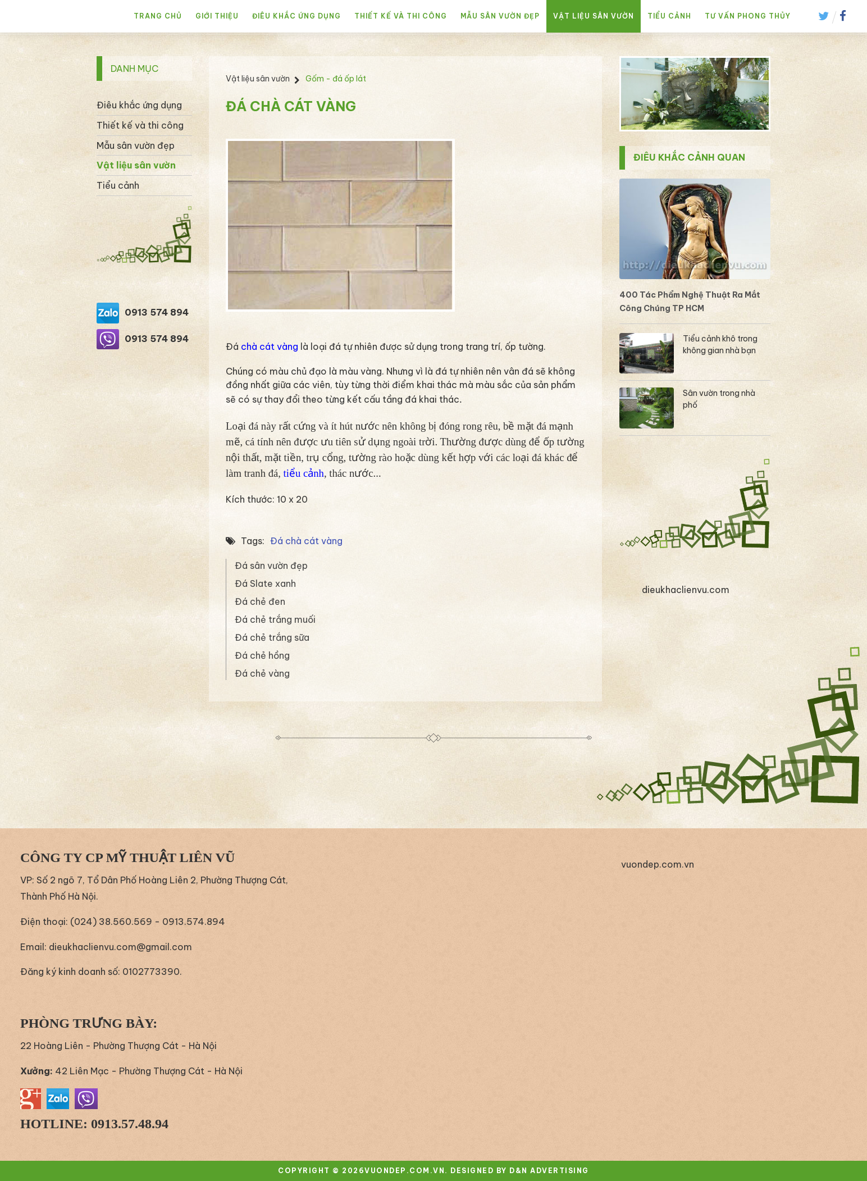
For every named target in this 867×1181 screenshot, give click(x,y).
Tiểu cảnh (669, 16)
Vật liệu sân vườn (593, 16)
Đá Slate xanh (265, 583)
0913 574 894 (157, 312)
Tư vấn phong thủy (748, 16)
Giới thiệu (217, 16)
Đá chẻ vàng (262, 673)
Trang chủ (158, 16)
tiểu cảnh (304, 473)
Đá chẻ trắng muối (275, 619)
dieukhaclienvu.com (685, 589)
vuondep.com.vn (657, 864)
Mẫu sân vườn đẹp (500, 16)
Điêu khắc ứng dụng (296, 16)
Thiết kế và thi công (400, 16)
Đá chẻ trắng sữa (272, 637)
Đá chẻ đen (260, 601)
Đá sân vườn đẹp (271, 565)
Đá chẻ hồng (262, 655)
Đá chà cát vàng (306, 540)
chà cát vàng (269, 346)
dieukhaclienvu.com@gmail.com (120, 946)
